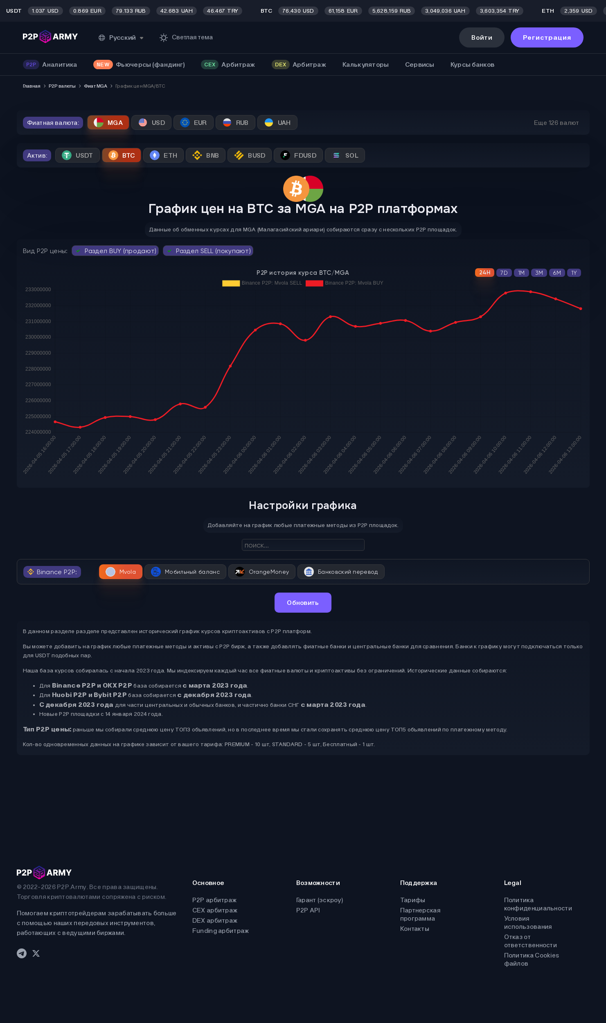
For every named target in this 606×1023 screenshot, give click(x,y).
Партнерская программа (420, 914)
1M (521, 272)
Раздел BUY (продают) (115, 251)
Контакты (414, 928)
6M (557, 272)
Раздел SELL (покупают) (208, 251)
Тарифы (413, 900)
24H (485, 272)
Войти (481, 37)
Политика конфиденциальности (538, 904)
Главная (32, 86)
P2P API (308, 910)
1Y (574, 272)
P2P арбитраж (214, 900)
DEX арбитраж (215, 920)
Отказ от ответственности (530, 941)
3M (539, 272)
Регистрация (547, 37)
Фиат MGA (95, 86)
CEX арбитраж (215, 910)
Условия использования (528, 922)
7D (504, 272)
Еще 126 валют (556, 123)
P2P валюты (62, 86)
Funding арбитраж (220, 931)
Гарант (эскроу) (319, 900)
